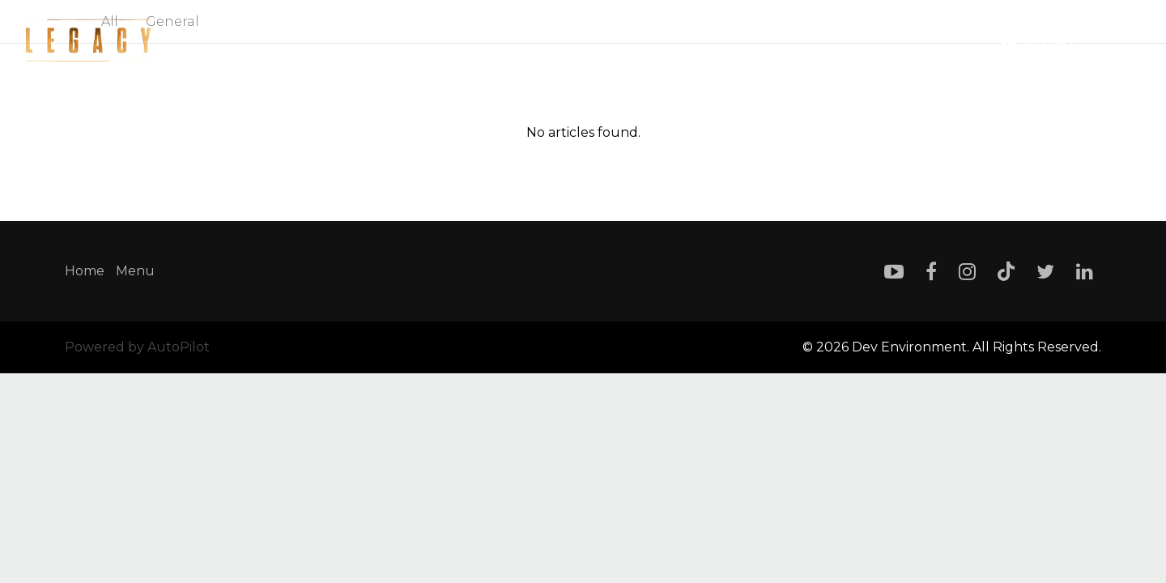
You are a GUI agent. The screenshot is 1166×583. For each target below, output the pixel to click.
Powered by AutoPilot (137, 347)
